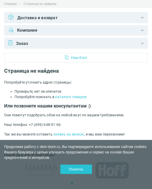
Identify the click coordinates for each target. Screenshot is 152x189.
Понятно (76, 169)
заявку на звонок (68, 134)
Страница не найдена (40, 4)
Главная (10, 4)
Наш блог (76, 57)
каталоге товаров (70, 97)
